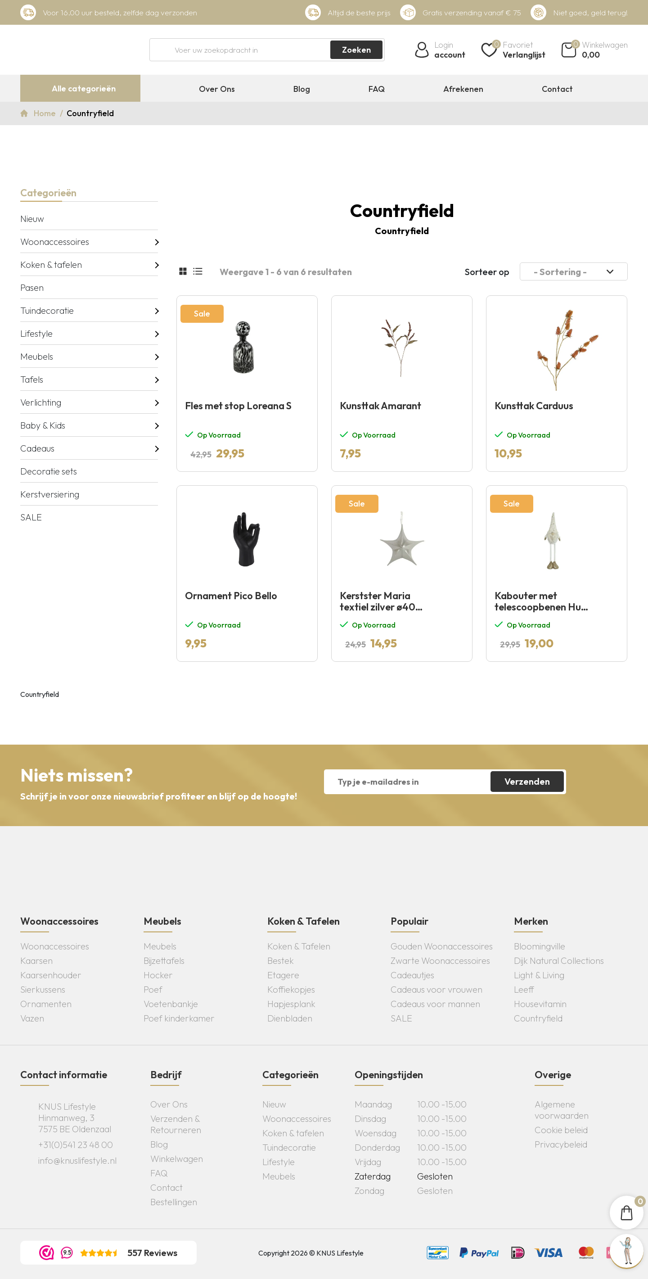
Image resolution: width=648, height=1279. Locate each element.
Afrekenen (463, 89)
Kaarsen (36, 960)
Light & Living (539, 975)
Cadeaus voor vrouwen (436, 989)
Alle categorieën (84, 88)
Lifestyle (36, 333)
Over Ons (217, 89)
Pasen (32, 287)
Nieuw (32, 218)
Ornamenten (46, 1003)
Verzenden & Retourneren (175, 1124)
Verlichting (40, 402)
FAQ (377, 89)
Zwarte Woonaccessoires (440, 960)
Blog (301, 89)
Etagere (283, 975)
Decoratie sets (48, 471)
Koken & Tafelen (298, 946)
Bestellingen (173, 1201)
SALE (31, 517)
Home (46, 113)
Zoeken (356, 50)
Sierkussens (42, 989)
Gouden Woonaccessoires (442, 946)
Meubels (36, 356)
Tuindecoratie (47, 310)
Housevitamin (540, 1003)
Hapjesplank (291, 1003)
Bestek (280, 960)
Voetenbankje (171, 1003)
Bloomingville (539, 946)
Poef (153, 989)
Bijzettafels (164, 960)
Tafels (31, 379)
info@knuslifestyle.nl (77, 1160)
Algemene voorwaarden (562, 1109)
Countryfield (538, 1018)
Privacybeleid (561, 1144)
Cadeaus (37, 448)
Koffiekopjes (291, 989)
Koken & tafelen (51, 264)
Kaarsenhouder (50, 975)
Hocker (158, 975)
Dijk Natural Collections (559, 960)
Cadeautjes (412, 975)
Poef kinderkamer (179, 1018)
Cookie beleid (561, 1129)
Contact (557, 89)
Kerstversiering (49, 494)
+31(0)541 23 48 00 (75, 1144)
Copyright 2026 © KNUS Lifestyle (311, 1252)
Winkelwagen (176, 1158)
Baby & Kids (42, 425)
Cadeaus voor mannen (435, 1003)
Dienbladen (289, 1018)
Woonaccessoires (54, 241)
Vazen (32, 1018)
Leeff (524, 989)
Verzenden (527, 781)
